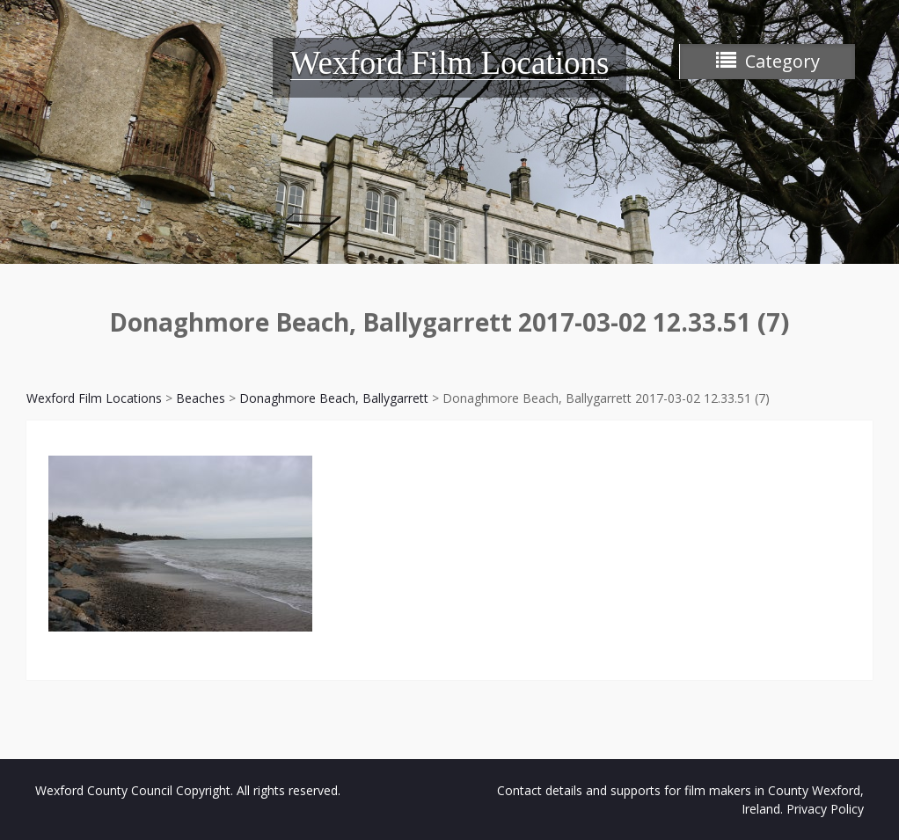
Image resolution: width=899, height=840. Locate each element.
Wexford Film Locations (450, 63)
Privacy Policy (825, 808)
